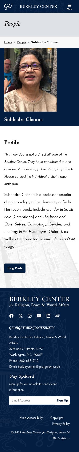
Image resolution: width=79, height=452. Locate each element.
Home (8, 42)
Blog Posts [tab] (16, 267)
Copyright (56, 417)
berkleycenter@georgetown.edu (39, 366)
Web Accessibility (31, 417)
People (21, 42)
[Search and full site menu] (69, 6)
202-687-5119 (28, 360)
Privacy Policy (61, 423)
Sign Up (62, 400)
